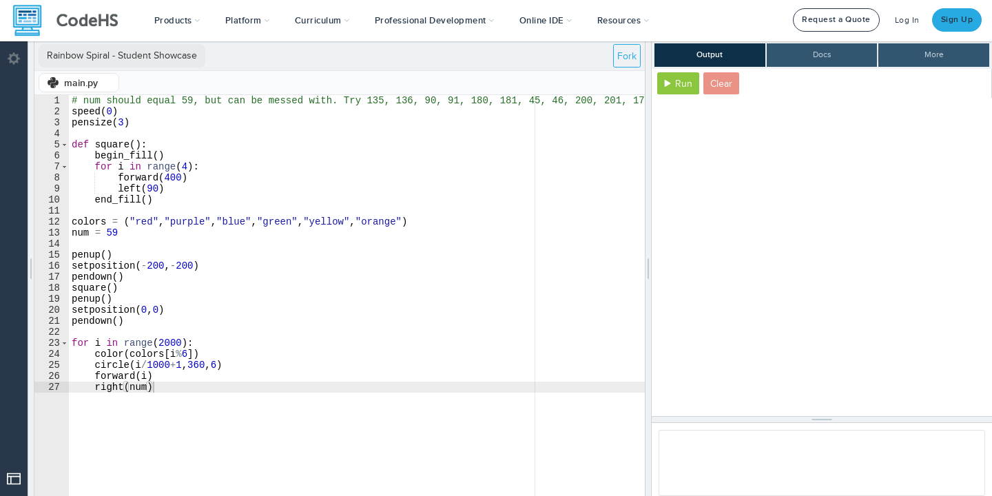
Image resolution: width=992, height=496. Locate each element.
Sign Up (957, 19)
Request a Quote (836, 19)
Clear (721, 84)
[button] (177, 20)
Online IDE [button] (545, 20)
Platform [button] (247, 20)
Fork (627, 56)
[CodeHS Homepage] (71, 20)
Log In (907, 20)
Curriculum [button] (322, 20)
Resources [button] (623, 20)
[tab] (79, 82)
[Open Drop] (13, 479)
